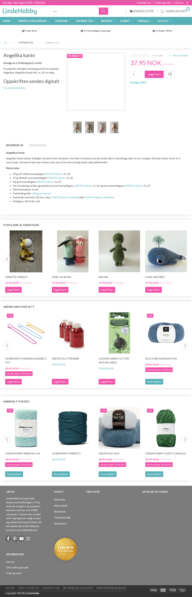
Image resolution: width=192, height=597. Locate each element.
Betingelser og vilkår (78, 588)
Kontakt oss (144, 2)
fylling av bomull (41, 193)
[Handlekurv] (175, 10)
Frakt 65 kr (31, 30)
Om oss (179, 2)
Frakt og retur (163, 2)
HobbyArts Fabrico (66, 453)
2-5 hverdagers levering (97, 30)
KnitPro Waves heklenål (98, 197)
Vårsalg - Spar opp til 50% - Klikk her (24, 2)
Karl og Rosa (61, 276)
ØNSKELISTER (142, 11)
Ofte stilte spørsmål (17, 567)
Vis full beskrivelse (14, 87)
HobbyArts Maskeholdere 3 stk (25, 360)
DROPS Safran (53, 173)
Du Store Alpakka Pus (161, 358)
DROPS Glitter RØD (65, 358)
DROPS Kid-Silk (109, 453)
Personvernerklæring (111, 588)
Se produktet (154, 381)
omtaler (157, 55)
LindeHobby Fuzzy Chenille (165, 453)
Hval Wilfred (155, 276)
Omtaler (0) (37, 145)
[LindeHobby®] (20, 10)
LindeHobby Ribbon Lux (22, 453)
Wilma (103, 276)
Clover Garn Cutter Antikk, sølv (114, 360)
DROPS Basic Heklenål (65, 197)
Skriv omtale (180, 55)
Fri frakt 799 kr (163, 30)
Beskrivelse (14, 145)
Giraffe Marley (16, 276)
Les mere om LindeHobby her (22, 530)
